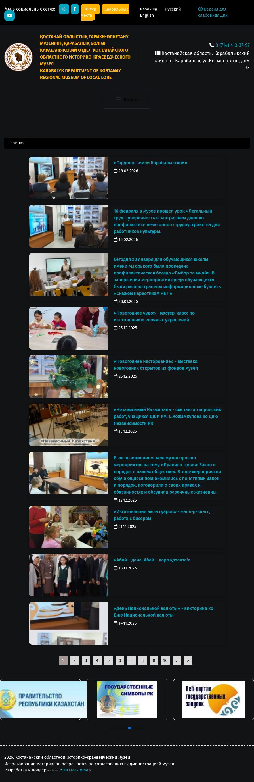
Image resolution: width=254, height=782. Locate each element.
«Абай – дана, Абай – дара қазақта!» (152, 560)
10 (165, 660)
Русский (173, 9)
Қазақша (149, 9)
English (147, 15)
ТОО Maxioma (75, 770)
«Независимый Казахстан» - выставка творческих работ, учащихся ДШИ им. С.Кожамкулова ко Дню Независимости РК (167, 416)
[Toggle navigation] (127, 100)
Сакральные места (105, 12)
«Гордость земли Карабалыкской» (150, 162)
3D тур (90, 9)
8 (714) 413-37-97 (232, 45)
